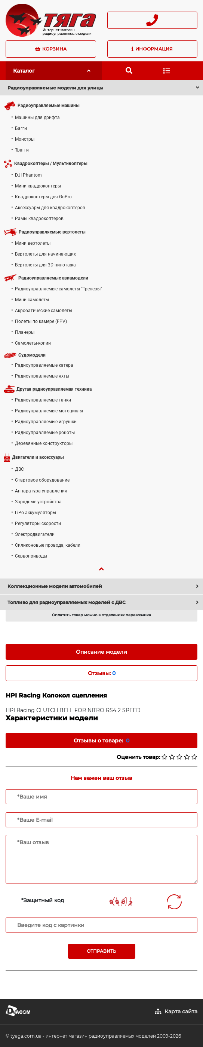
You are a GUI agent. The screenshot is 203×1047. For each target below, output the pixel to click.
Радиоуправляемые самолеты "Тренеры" (58, 288)
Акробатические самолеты (43, 310)
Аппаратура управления (41, 491)
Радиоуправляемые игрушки (46, 421)
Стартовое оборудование (42, 480)
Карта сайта (180, 1011)
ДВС (19, 469)
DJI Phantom (28, 175)
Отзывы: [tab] (102, 673)
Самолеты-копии (33, 343)
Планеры (24, 332)
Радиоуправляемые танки (43, 400)
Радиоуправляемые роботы (45, 432)
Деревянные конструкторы (44, 443)
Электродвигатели (35, 534)
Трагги (22, 150)
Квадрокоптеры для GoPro (43, 196)
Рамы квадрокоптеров (39, 218)
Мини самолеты (32, 299)
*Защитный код (42, 900)
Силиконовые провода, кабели (47, 545)
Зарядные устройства (38, 501)
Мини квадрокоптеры (38, 186)
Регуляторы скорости (38, 523)
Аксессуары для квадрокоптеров (50, 207)
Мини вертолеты (32, 243)
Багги (21, 128)
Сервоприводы (31, 556)
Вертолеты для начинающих (45, 254)
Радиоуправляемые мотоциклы (49, 410)
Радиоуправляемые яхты (42, 376)
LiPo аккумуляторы (35, 512)
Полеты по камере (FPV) (41, 321)
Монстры (24, 139)
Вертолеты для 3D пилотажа (45, 265)
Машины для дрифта (37, 117)
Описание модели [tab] (101, 651)
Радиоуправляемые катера (44, 365)
